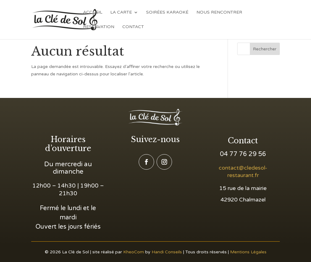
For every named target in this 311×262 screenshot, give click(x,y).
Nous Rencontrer (219, 12)
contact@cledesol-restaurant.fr (243, 171)
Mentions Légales (248, 252)
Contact (133, 27)
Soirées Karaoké (167, 12)
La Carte (121, 12)
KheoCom (133, 252)
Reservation (98, 27)
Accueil (92, 12)
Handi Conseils (167, 252)
